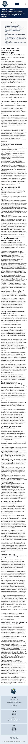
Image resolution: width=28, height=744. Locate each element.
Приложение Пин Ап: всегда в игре (12, 25)
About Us (14, 727)
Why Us (14, 728)
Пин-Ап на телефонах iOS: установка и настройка (15, 27)
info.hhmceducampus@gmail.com (14, 720)
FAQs (14, 731)
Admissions (14, 729)
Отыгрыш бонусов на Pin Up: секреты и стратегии (15, 38)
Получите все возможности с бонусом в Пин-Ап (15, 37)
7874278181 (14, 713)
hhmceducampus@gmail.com (14, 719)
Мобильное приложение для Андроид (13, 26)
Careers (14, 730)
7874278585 (14, 714)
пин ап (7, 71)
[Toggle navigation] (25, 4)
